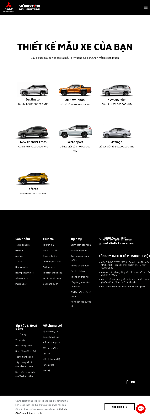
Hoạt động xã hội (23, 345)
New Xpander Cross (24, 272)
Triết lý (46, 353)
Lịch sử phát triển (51, 336)
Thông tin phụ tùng (80, 265)
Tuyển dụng (48, 364)
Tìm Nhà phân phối (52, 261)
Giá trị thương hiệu (52, 359)
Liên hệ (46, 370)
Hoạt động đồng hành (26, 351)
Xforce (18, 261)
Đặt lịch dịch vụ (78, 271)
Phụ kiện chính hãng (52, 272)
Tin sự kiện (20, 339)
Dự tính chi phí (50, 250)
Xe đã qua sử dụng (52, 278)
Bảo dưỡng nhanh (79, 250)
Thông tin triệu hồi (80, 276)
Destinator (20, 250)
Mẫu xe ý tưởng (50, 348)
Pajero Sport (21, 283)
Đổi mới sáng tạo (51, 342)
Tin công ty (20, 334)
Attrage (19, 255)
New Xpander (21, 267)
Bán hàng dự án (50, 283)
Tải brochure (49, 267)
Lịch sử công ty (50, 331)
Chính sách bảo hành (81, 244)
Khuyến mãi (48, 244)
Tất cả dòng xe (22, 244)
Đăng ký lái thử (50, 255)
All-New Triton (22, 278)
